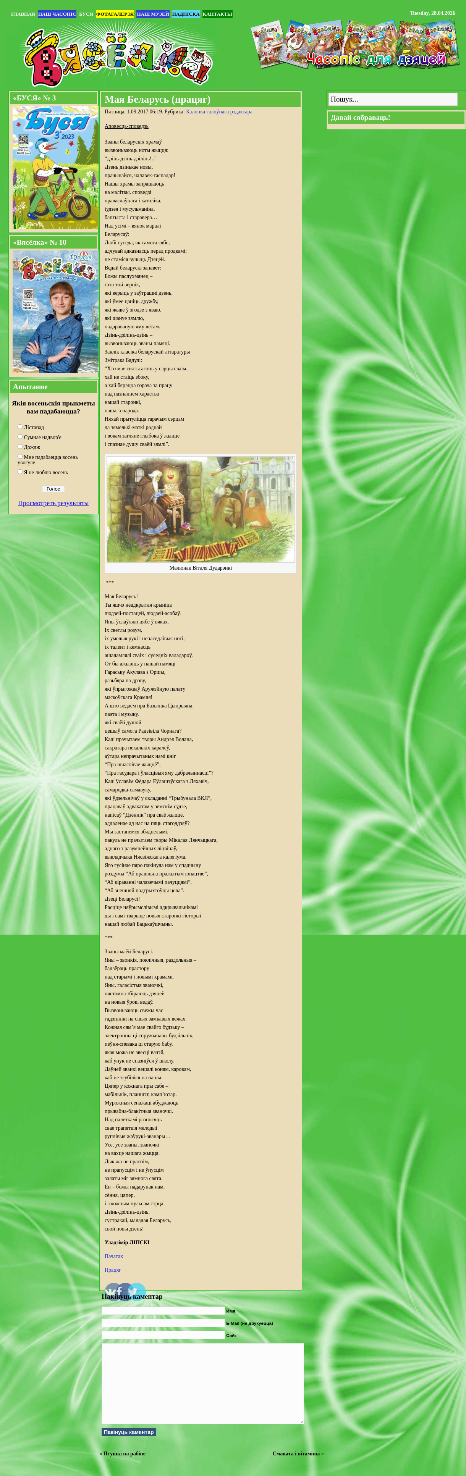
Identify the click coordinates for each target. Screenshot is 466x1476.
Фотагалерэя (115, 14)
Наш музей (153, 14)
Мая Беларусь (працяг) (157, 99)
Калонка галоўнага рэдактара (219, 112)
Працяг (113, 1270)
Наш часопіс (57, 14)
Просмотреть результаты (53, 503)
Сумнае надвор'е (42, 437)
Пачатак (114, 1256)
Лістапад (34, 427)
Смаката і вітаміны (296, 1454)
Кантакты (217, 14)
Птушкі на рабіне (125, 1454)
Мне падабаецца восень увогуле (48, 459)
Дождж (32, 447)
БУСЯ (86, 14)
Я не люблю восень (46, 472)
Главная (23, 14)
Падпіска (186, 14)
